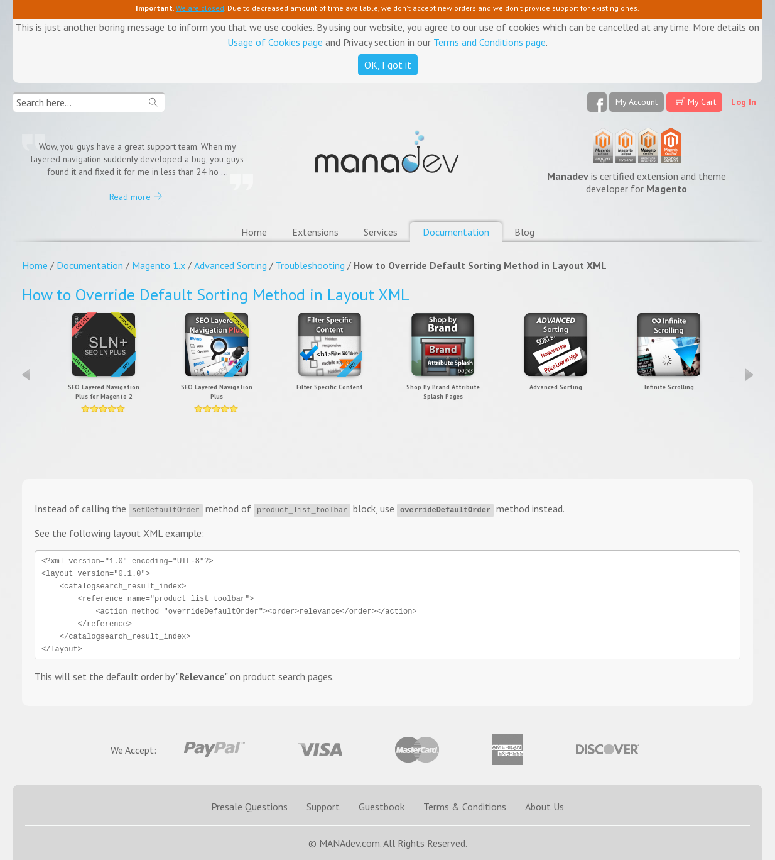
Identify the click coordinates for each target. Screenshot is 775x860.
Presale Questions (249, 806)
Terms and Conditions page (489, 42)
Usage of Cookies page (275, 42)
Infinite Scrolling (669, 387)
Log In (743, 102)
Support (323, 806)
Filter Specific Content (329, 387)
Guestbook (381, 806)
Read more (130, 196)
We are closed (200, 8)
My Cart (702, 102)
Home (254, 232)
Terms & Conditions (464, 806)
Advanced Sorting (555, 387)
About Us (544, 806)
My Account (636, 102)
